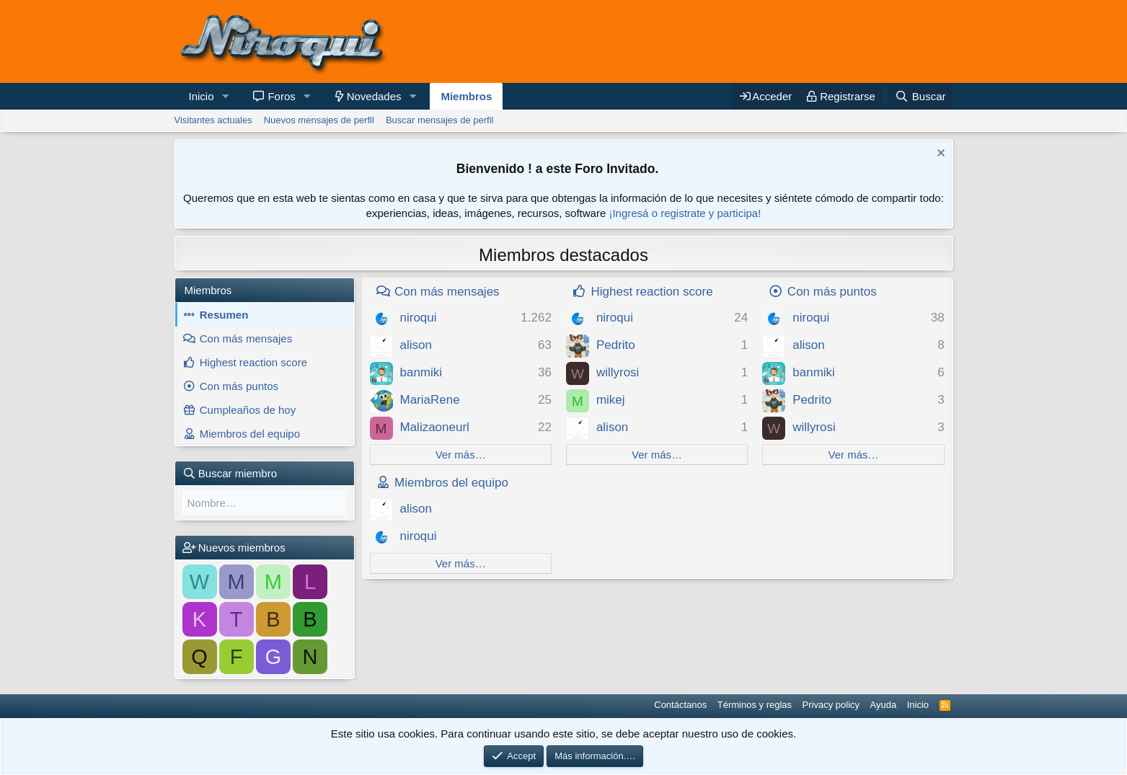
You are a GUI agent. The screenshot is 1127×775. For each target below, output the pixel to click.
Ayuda (883, 704)
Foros (281, 96)
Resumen (224, 315)
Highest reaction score (253, 362)
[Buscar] (920, 96)
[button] (225, 96)
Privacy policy (831, 704)
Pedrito (615, 345)
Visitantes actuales (213, 120)
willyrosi (618, 372)
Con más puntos (239, 386)
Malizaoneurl (434, 427)
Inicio (201, 96)
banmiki (421, 372)
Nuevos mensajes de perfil (319, 120)
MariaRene (430, 400)
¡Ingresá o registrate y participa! (685, 213)
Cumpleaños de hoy (248, 410)
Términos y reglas (754, 704)
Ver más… (461, 454)
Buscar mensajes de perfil (440, 120)
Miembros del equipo (250, 434)
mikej (610, 400)
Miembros (466, 96)
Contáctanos (680, 704)
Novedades (374, 96)
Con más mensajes (246, 338)
